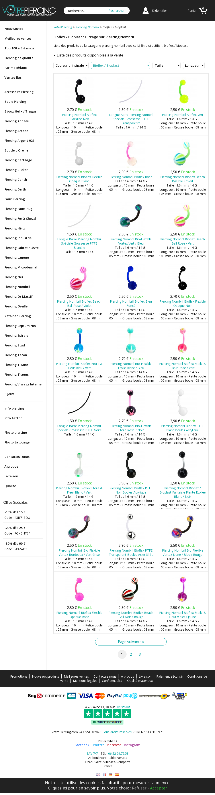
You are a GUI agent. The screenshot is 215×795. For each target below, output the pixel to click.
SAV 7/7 (92, 753)
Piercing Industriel (18, 238)
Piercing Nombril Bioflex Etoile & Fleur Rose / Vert (182, 366)
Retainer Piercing (17, 316)
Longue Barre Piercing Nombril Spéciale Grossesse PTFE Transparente (131, 119)
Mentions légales (85, 680)
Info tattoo (13, 418)
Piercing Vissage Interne (22, 384)
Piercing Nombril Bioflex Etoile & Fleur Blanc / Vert (79, 490)
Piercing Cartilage (18, 160)
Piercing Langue (16, 257)
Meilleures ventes (17, 38)
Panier (192, 10)
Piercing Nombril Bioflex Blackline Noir (79, 117)
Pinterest (114, 745)
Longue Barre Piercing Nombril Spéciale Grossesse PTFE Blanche (79, 243)
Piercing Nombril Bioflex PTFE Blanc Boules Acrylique (182, 428)
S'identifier (159, 10)
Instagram (132, 745)
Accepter (158, 788)
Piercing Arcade (16, 131)
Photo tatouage (16, 442)
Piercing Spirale (16, 335)
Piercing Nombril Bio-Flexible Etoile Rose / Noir (131, 428)
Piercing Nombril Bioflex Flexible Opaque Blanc (79, 179)
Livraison (11, 476)
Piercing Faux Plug (18, 209)
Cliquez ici (57, 788)
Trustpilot (123, 707)
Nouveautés (13, 29)
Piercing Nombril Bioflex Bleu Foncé (131, 303)
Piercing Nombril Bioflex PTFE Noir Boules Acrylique (130, 490)
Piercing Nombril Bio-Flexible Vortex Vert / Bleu (131, 241)
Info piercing (14, 408)
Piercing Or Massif (18, 296)
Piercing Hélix (14, 228)
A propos (11, 466)
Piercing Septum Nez (20, 326)
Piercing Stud (14, 345)
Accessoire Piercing (18, 92)
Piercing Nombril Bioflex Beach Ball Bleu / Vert (182, 179)
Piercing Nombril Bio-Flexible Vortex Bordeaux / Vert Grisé (79, 552)
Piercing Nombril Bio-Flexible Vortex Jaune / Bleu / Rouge (182, 552)
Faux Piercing (14, 199)
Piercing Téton (15, 355)
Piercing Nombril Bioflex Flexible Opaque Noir (183, 303)
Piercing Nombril (17, 287)
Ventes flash (13, 77)
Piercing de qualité (18, 58)
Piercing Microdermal (20, 267)
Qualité (10, 486)
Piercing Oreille (15, 306)
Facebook (82, 745)
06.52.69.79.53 (118, 753)
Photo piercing (15, 432)
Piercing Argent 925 (19, 140)
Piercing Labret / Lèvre (21, 248)
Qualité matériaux (140, 680)
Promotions (18, 676)
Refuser (139, 788)
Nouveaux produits (45, 676)
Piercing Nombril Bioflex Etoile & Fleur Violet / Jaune (182, 614)
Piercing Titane (16, 365)
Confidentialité (112, 680)
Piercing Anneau (16, 121)
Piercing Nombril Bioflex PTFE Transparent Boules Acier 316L (131, 552)
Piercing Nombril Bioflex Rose (130, 177)
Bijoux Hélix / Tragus (20, 111)
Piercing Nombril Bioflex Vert (182, 115)
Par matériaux (15, 68)
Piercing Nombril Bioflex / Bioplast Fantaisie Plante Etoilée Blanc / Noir (183, 492)
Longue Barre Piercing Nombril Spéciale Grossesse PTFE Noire (79, 428)
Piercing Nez (13, 277)
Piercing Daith (15, 189)
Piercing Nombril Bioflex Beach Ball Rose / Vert (182, 241)
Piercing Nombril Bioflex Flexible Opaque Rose (79, 614)
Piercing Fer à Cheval (20, 218)
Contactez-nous (16, 457)
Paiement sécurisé (169, 676)
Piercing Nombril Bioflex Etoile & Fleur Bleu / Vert (79, 366)
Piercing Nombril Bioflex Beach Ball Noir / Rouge (131, 614)
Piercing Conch (15, 179)
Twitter (98, 745)
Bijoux (9, 394)
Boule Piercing (15, 101)
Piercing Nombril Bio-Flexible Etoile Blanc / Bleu (131, 366)
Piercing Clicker (16, 170)
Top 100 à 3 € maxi (19, 48)
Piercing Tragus (16, 374)
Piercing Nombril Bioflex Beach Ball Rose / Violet (79, 303)
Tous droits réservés (117, 732)
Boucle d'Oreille (16, 150)
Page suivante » (131, 641)
